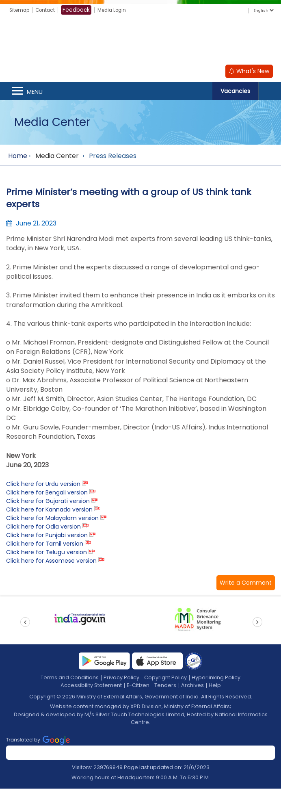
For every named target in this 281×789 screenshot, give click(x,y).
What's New (249, 71)
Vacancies (235, 91)
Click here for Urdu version (43, 484)
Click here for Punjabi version (47, 535)
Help (215, 685)
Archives (193, 685)
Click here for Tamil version (44, 544)
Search (269, 91)
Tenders (166, 685)
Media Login (118, 10)
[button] (245, 583)
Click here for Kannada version (49, 510)
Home (17, 156)
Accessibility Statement (90, 685)
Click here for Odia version (43, 527)
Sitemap (20, 10)
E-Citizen (138, 685)
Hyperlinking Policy (216, 678)
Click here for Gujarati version (48, 501)
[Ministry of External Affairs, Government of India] (140, 41)
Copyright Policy (165, 678)
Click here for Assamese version (51, 561)
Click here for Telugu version (46, 552)
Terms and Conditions (70, 678)
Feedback (80, 10)
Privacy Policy (121, 678)
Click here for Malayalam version (52, 518)
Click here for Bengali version (47, 493)
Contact (48, 10)
